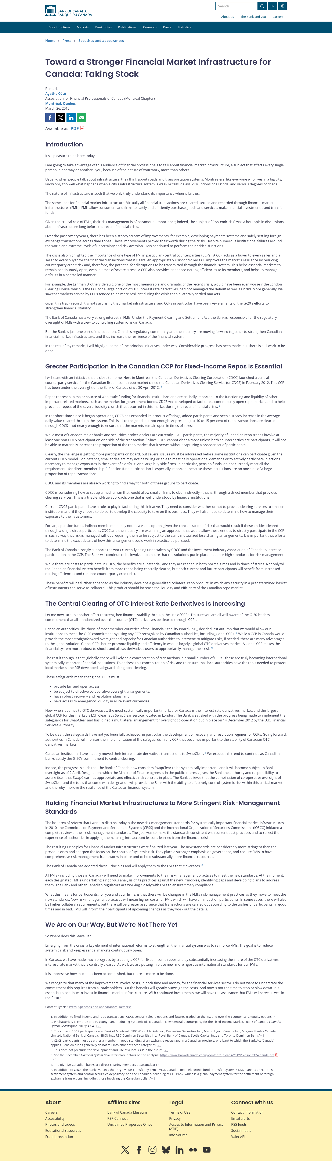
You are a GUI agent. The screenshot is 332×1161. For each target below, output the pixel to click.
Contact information (247, 1112)
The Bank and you (253, 17)
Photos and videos (60, 1124)
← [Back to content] (275, 1017)
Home (50, 40)
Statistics (184, 27)
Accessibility (55, 1118)
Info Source (178, 1135)
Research (150, 27)
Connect (117, 1118)
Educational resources (63, 1130)
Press (167, 27)
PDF (75, 128)
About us (227, 17)
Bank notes (103, 27)
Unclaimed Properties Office (129, 1124)
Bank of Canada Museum (127, 1112)
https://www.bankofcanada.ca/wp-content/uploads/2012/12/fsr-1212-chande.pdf (217, 1055)
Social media (241, 1130)
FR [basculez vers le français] (272, 6)
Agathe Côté (55, 93)
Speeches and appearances (101, 40)
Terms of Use (179, 1112)
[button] (50, 117)
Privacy (175, 1118)
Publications (127, 27)
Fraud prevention (59, 1136)
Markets (83, 27)
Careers (278, 17)
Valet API (238, 1136)
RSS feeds (239, 1124)
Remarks (125, 1007)
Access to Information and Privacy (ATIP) (196, 1126)
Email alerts (240, 1118)
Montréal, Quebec (60, 103)
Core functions (59, 27)
